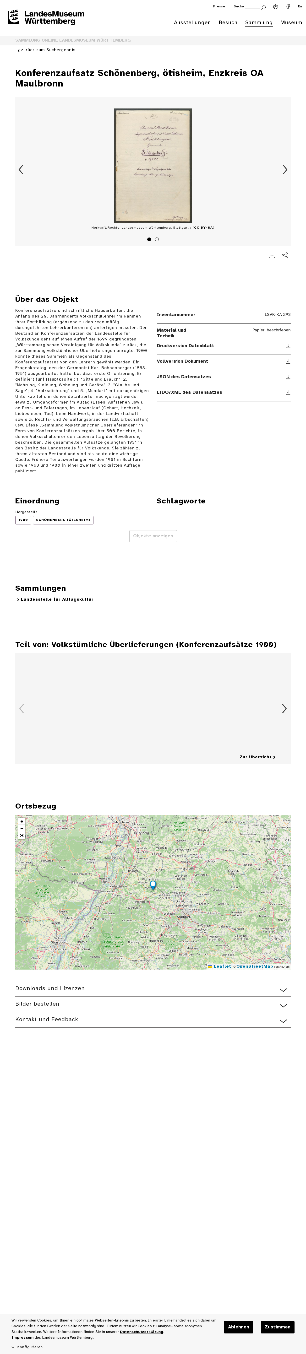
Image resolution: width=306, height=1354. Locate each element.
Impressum (22, 1338)
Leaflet (219, 966)
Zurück (21, 169)
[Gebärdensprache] (288, 7)
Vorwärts (285, 169)
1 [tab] (150, 240)
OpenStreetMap (254, 966)
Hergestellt (26, 512)
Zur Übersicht (256, 757)
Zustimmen (277, 1327)
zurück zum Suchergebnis (48, 50)
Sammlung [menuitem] (259, 23)
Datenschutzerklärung (141, 1332)
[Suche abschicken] (263, 7)
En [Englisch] (300, 6)
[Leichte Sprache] (275, 7)
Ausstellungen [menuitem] (192, 23)
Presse (219, 6)
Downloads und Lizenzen (50, 989)
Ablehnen (238, 1327)
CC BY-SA (203, 228)
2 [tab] (157, 240)
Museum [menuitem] (291, 23)
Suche (239, 6)
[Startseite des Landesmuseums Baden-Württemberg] (46, 21)
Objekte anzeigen (153, 536)
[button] (153, 886)
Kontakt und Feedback (46, 1020)
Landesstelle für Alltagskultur (57, 599)
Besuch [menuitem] (228, 23)
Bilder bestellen (37, 1004)
